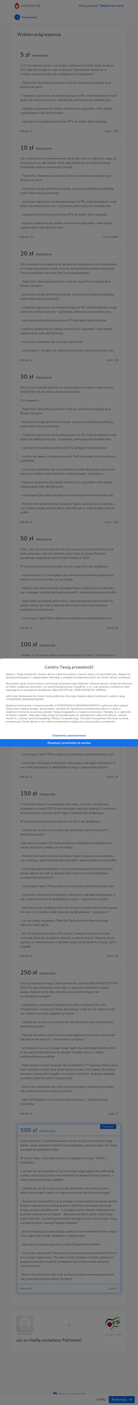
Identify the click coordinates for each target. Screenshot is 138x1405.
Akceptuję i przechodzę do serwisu (69, 743)
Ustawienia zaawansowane (69, 735)
